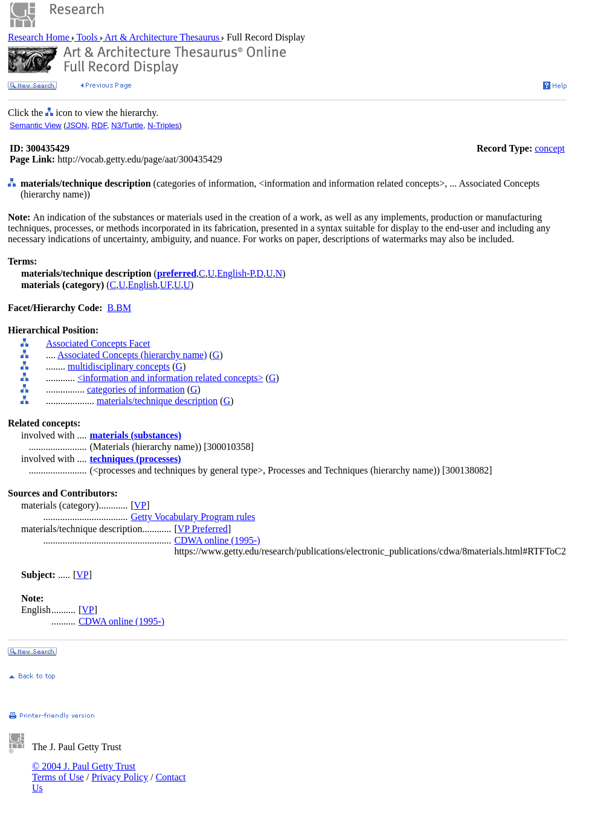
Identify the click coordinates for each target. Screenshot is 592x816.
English (143, 285)
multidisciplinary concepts (119, 366)
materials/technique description (157, 401)
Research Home (40, 37)
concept (550, 148)
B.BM (120, 308)
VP (140, 505)
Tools (87, 37)
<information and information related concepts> (170, 378)
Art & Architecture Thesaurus (162, 37)
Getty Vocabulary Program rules (192, 517)
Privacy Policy (119, 777)
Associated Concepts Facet (98, 343)
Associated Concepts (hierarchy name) (132, 355)
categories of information (136, 389)
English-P (235, 273)
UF (166, 285)
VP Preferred (203, 529)
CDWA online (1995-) (217, 540)
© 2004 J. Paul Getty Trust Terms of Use (83, 771)
